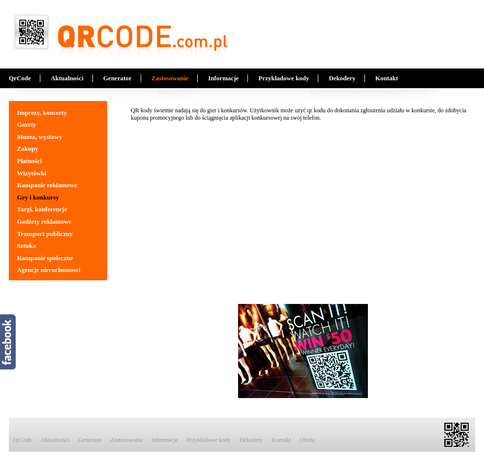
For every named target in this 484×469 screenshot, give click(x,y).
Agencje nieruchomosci (49, 269)
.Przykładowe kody (208, 439)
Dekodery (342, 78)
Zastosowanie (169, 78)
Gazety (26, 124)
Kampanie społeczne (45, 258)
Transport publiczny (45, 233)
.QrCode (22, 439)
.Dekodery (250, 439)
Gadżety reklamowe (44, 221)
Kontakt (386, 78)
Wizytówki (32, 173)
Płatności (29, 161)
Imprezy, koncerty (42, 112)
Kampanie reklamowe (47, 185)
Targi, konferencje (42, 209)
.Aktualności (54, 439)
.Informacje (164, 439)
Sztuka (26, 245)
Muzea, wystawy (39, 136)
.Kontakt (281, 439)
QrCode (20, 78)
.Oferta (306, 439)
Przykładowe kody (283, 78)
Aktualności (67, 78)
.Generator (89, 439)
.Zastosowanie (126, 439)
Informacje (223, 78)
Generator (117, 78)
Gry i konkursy (38, 197)
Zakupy (27, 148)
